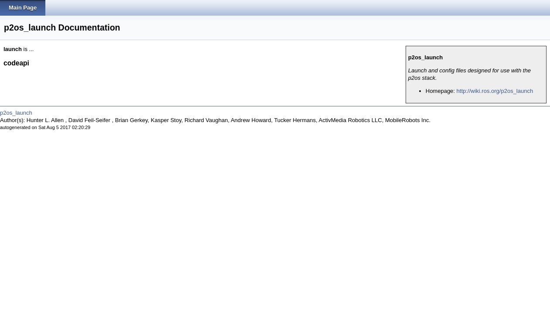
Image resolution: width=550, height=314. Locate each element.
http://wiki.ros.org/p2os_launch (495, 91)
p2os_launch (16, 112)
